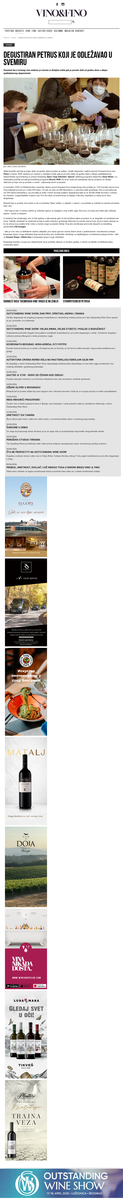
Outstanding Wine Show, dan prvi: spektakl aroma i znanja (45, 313)
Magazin (69, 30)
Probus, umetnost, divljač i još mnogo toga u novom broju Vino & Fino (53, 467)
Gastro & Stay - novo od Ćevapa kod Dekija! (34, 375)
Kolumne (58, 30)
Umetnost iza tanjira (20, 415)
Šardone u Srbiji (17, 427)
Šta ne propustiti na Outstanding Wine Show (36, 452)
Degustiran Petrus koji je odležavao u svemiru (36, 38)
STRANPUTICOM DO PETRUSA (76, 301)
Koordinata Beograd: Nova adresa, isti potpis (36, 344)
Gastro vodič (45, 30)
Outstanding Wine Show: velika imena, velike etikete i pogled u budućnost (55, 329)
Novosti (19, 30)
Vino (28, 30)
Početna (9, 30)
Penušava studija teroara (23, 439)
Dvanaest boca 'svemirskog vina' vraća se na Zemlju (31, 301)
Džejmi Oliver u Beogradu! (23, 387)
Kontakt (79, 30)
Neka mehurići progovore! (23, 399)
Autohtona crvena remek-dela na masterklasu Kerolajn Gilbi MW (49, 359)
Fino (34, 30)
